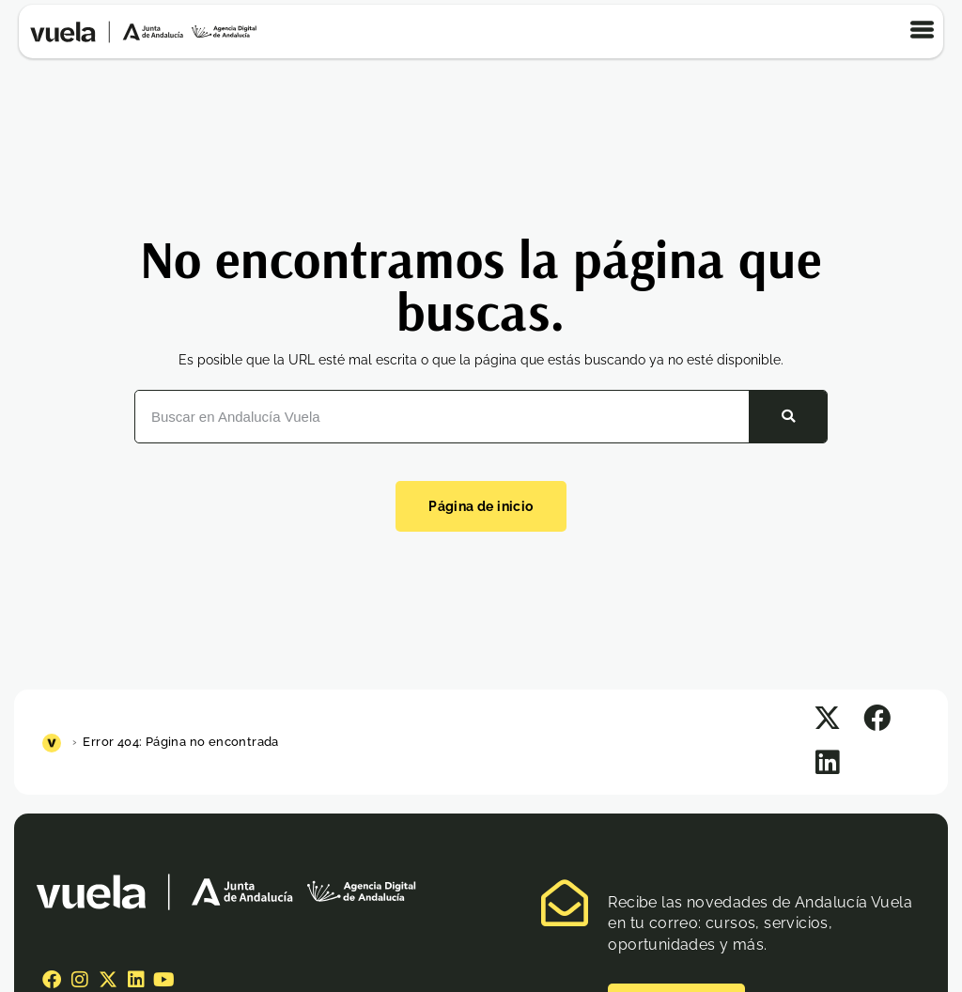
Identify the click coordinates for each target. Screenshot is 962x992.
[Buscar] (787, 416)
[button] (827, 719)
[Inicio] (54, 741)
